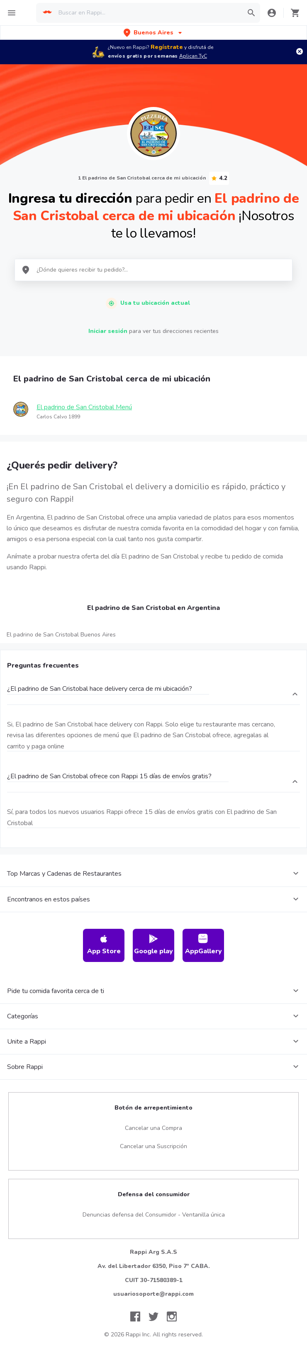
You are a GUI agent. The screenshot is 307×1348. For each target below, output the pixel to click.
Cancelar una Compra (153, 1128)
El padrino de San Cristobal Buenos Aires (61, 635)
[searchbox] (148, 13)
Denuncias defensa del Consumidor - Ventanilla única (154, 1215)
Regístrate (167, 47)
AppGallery (203, 945)
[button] (153, 32)
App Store (104, 945)
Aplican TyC (193, 56)
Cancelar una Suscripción (153, 1146)
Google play (153, 945)
